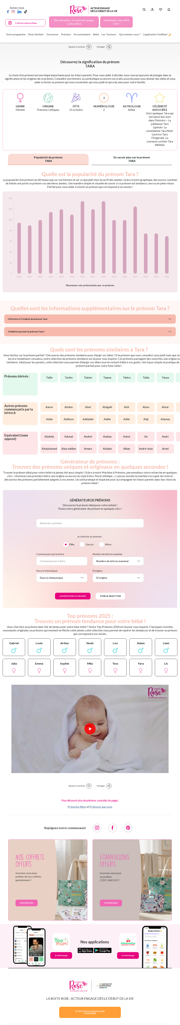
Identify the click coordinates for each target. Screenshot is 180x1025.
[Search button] (144, 9)
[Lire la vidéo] (90, 728)
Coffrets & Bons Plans (26, 23)
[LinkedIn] (19, 11)
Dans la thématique (46, 570)
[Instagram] (13, 11)
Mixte (108, 544)
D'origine (97, 570)
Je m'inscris (26, 903)
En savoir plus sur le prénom (132, 159)
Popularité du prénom (48, 159)
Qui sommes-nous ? (130, 34)
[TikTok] (25, 11)
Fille (71, 544)
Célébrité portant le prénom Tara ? (26, 331)
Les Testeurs (109, 34)
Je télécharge (61, 955)
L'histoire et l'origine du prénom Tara (27, 319)
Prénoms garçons (100, 806)
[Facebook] (8, 11)
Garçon (90, 544)
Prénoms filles (77, 806)
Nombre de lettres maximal (107, 554)
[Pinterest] (128, 828)
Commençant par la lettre (50, 554)
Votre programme (15, 34)
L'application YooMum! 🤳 (157, 34)
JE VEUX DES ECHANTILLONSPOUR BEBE (90, 1012)
